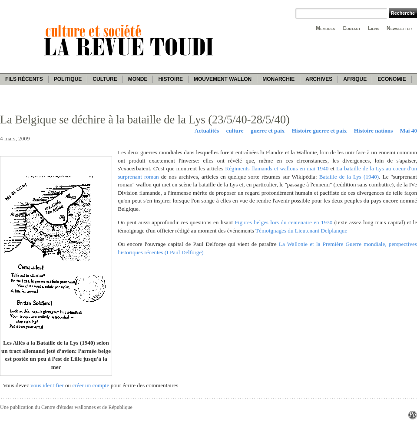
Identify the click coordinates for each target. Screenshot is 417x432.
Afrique (355, 79)
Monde (138, 79)
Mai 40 (408, 130)
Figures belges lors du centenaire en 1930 (283, 222)
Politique (68, 79)
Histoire (170, 79)
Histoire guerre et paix (319, 130)
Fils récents (24, 79)
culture (235, 130)
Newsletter (399, 28)
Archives (318, 79)
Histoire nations (373, 130)
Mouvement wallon (223, 79)
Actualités (207, 130)
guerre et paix (268, 130)
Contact (352, 28)
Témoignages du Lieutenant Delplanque (301, 230)
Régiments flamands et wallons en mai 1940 (276, 168)
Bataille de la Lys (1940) (349, 176)
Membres (325, 28)
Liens (373, 28)
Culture (105, 79)
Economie (391, 79)
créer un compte (90, 385)
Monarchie (278, 79)
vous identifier (47, 385)
